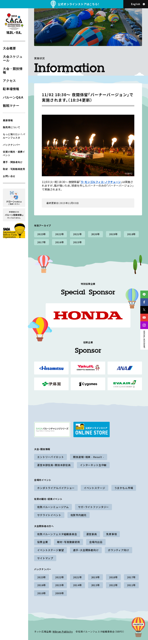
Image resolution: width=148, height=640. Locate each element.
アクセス (9, 80)
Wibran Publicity (63, 631)
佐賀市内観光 (79, 515)
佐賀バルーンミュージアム (53, 507)
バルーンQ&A (13, 97)
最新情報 (8, 120)
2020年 (95, 234)
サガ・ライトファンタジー (93, 507)
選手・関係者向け (13, 162)
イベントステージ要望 (50, 550)
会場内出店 (96, 542)
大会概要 (9, 48)
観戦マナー (11, 105)
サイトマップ (45, 558)
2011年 (131, 585)
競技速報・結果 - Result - (88, 457)
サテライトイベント (49, 515)
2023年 (41, 234)
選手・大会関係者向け (85, 550)
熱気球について (11, 127)
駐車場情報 (11, 89)
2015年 (77, 242)
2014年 (77, 585)
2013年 (95, 585)
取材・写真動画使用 (14, 169)
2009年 (59, 593)
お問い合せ (9, 176)
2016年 (59, 242)
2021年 (77, 234)
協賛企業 (42, 542)
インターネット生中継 (93, 465)
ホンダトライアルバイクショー (56, 488)
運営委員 (91, 534)
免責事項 (111, 534)
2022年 (59, 234)
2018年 (131, 234)
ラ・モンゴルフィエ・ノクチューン (101, 182)
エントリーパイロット (50, 457)
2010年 (41, 593)
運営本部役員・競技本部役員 (54, 465)
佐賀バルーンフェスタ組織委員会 (57, 534)
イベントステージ (94, 488)
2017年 (41, 242)
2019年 (113, 234)
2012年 (113, 585)
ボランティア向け (118, 550)
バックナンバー (11, 144)
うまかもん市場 (123, 488)
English (135, 4)
